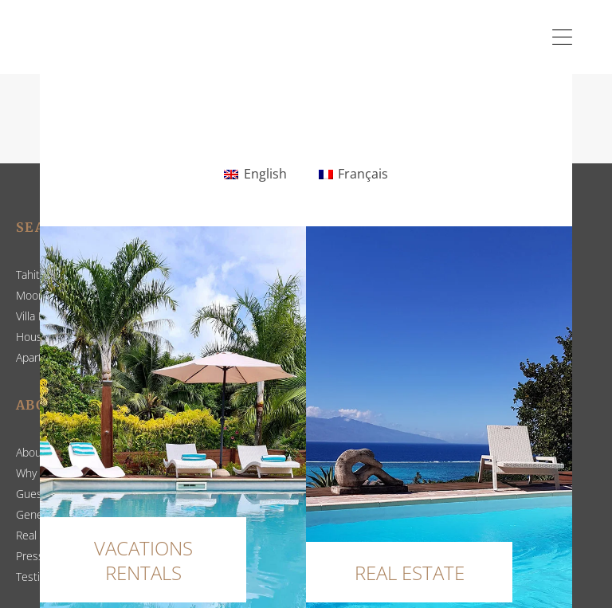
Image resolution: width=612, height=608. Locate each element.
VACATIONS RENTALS (143, 560)
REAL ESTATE (410, 572)
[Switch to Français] (353, 174)
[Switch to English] (255, 174)
